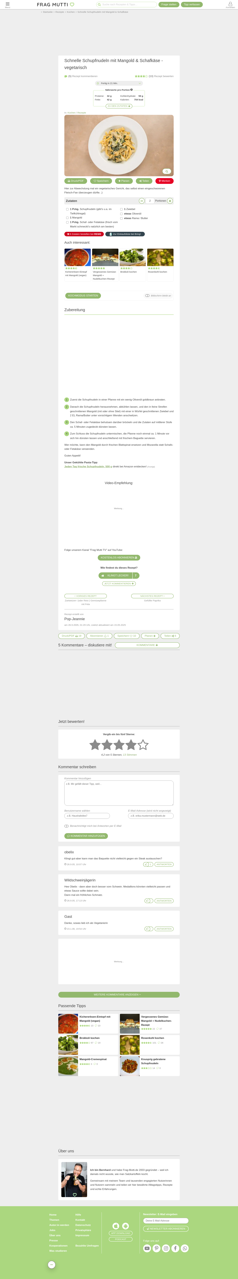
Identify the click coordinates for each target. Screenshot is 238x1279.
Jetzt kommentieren (119, 583)
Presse (53, 1240)
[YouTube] (147, 1249)
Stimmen (130, 754)
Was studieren (58, 1250)
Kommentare (147, 645)
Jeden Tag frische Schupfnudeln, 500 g (88, 466)
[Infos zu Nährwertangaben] (131, 89)
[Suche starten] (99, 4)
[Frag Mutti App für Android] (125, 1227)
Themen (54, 1219)
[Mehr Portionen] (170, 201)
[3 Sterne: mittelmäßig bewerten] (119, 745)
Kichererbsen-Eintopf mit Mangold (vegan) (76, 273)
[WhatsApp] (185, 1249)
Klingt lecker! (119, 575)
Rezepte (81, 112)
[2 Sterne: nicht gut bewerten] (107, 745)
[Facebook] (175, 1249)
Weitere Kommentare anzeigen (119, 994)
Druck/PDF (76, 180)
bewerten (154, 76)
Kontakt (80, 1219)
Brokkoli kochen (128, 271)
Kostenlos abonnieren (119, 557)
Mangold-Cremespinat (93, 1059)
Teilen (144, 180)
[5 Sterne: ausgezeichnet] (143, 745)
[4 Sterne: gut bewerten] (131, 745)
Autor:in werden (59, 1225)
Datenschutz (83, 1225)
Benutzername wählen (77, 810)
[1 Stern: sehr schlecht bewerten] (95, 745)
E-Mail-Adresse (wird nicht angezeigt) (149, 810)
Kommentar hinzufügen (119, 791)
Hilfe (78, 1214)
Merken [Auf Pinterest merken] (164, 180)
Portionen (160, 200)
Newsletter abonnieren (166, 1228)
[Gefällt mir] (146, 864)
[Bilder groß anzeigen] (166, 171)
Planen (124, 180)
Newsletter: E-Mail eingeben (160, 1214)
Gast (68, 916)
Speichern (101, 180)
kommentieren (80, 76)
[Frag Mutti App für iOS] (115, 1227)
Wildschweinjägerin (79, 880)
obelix (69, 852)
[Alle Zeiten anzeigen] (139, 83)
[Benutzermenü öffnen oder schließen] (230, 4)
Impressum (82, 1235)
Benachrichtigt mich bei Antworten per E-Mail (95, 826)
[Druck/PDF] (71, 636)
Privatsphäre (83, 1230)
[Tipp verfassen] (192, 4)
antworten (164, 864)
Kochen (71, 112)
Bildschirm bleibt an (161, 295)
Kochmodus (83, 295)
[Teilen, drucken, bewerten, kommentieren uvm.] (52, 1264)
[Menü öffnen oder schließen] (7, 4)
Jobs (52, 1230)
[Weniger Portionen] (142, 201)
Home (52, 1214)
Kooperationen (58, 1245)
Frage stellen (169, 4)
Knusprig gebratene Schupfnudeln (153, 1061)
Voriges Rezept (86, 596)
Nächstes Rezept (152, 596)
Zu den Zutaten (119, 106)
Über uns (55, 1235)
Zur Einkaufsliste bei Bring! (125, 234)
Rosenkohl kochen (157, 271)
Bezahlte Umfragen (87, 1245)
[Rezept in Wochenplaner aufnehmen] (150, 636)
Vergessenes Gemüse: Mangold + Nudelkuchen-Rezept (104, 275)
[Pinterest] (156, 1249)
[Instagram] (166, 1249)
